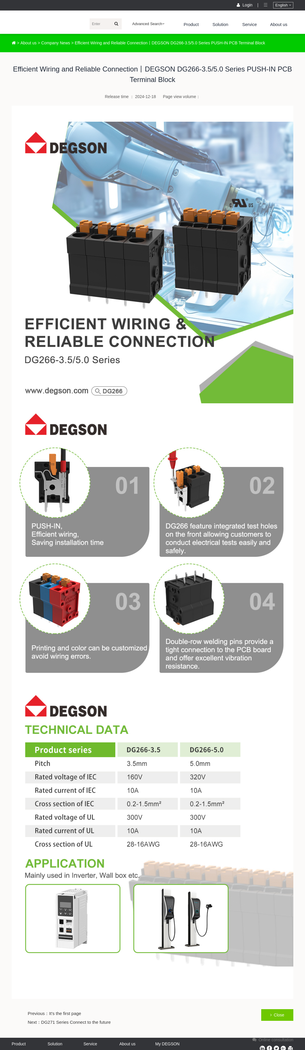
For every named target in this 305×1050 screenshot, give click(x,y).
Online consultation (272, 1039)
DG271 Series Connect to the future (76, 1022)
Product (191, 24)
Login (245, 5)
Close (277, 1015)
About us (278, 24)
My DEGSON (167, 1044)
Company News (55, 43)
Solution (220, 24)
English (283, 5)
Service (249, 24)
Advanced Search (148, 24)
